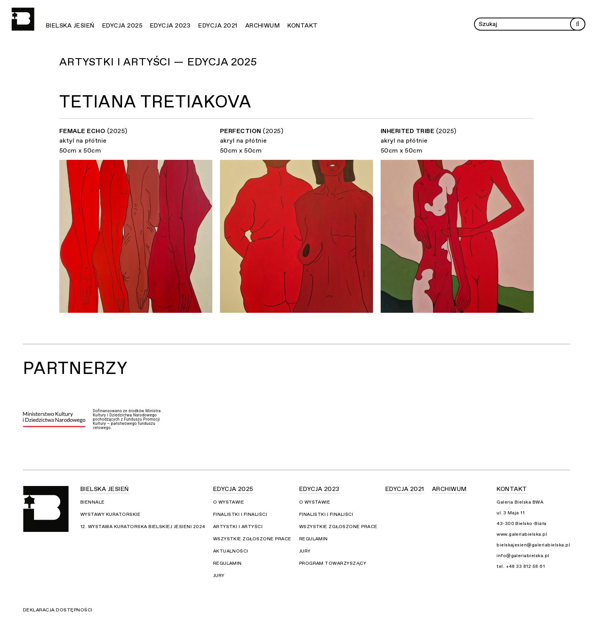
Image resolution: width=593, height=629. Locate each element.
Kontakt (302, 25)
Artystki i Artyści (238, 526)
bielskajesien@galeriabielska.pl (533, 545)
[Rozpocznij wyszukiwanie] (577, 24)
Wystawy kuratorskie (110, 514)
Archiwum (262, 25)
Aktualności (230, 551)
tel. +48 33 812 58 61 (521, 566)
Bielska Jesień (70, 25)
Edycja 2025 (122, 25)
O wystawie (228, 502)
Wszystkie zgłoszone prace (252, 538)
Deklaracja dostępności (58, 610)
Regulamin (227, 563)
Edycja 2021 (217, 25)
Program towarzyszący (333, 563)
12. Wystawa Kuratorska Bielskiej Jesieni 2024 (142, 526)
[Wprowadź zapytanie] (529, 24)
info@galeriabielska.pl (523, 555)
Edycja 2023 (170, 25)
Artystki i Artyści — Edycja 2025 (158, 61)
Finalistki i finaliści (240, 514)
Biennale (92, 502)
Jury (219, 575)
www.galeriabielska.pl (522, 534)
